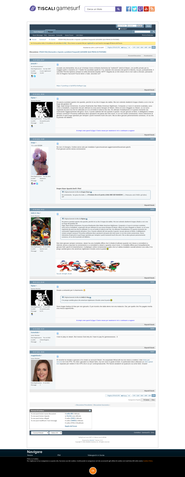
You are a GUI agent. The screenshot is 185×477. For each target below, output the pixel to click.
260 (142, 47)
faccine (69, 416)
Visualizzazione (148, 56)
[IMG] (73, 418)
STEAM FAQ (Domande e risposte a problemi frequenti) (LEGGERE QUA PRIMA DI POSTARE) (72, 52)
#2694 (152, 209)
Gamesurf (42, 39)
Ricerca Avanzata (147, 35)
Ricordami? (122, 29)
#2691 (152, 60)
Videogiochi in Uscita (96, 455)
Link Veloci (79, 35)
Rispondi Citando (148, 90)
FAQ (45, 35)
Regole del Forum (71, 426)
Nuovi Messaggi (38, 35)
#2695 (152, 282)
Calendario (51, 35)
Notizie (30, 455)
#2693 (152, 139)
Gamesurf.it (146, 432)
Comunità (59, 35)
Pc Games (52, 39)
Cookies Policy (148, 461)
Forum (50, 32)
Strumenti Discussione (134, 56)
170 (134, 47)
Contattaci (137, 432)
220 (138, 47)
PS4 (59, 455)
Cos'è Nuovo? (39, 32)
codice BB (69, 414)
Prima (124, 47)
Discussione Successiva (101, 405)
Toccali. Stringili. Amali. (64, 274)
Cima (153, 400)
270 (153, 47)
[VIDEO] (73, 421)
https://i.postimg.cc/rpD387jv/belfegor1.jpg (71, 86)
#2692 (152, 94)
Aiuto (148, 26)
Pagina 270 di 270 (114, 47)
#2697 (152, 352)
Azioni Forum (69, 35)
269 (149, 47)
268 (145, 47)
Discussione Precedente (84, 405)
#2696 (152, 329)
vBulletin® (92, 440)
